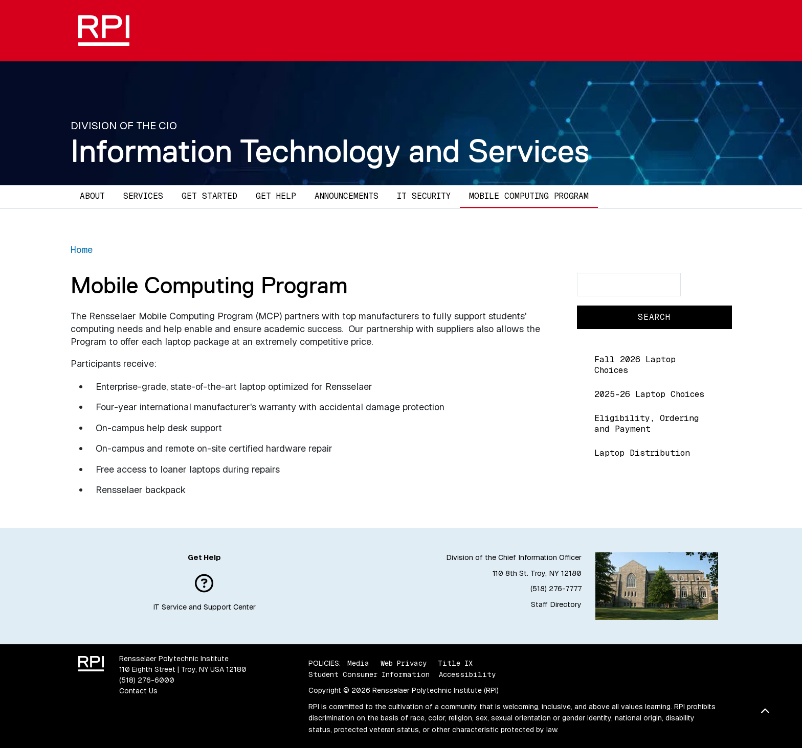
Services (143, 196)
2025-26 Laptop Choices (649, 394)
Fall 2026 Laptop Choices (635, 365)
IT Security (424, 196)
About (92, 196)
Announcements (346, 196)
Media (358, 663)
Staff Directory (556, 604)
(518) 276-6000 (146, 680)
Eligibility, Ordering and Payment (646, 423)
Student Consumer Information (369, 674)
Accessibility (467, 674)
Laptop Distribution (642, 453)
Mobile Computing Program (529, 196)
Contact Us (138, 690)
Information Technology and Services (330, 150)
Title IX (455, 663)
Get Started (209, 196)
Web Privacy (404, 663)
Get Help (276, 196)
